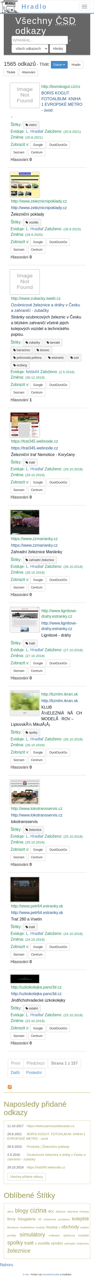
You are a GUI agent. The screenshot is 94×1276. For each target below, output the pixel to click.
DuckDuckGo (58, 145)
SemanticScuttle (51, 1274)
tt (36, 1243)
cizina (38, 1210)
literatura (13, 1227)
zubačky (33, 342)
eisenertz (56, 357)
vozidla (32, 222)
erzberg (20, 365)
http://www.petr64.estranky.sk (37, 912)
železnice (33, 830)
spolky (31, 732)
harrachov (21, 350)
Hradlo (34, 6)
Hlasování (28, 72)
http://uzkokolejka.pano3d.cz (36, 994)
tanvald (53, 342)
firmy (11, 1219)
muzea (51, 1227)
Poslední (34, 1072)
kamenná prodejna (57, 1219)
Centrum (37, 152)
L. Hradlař (35, 131)
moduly (40, 1227)
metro (31, 125)
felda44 (32, 372)
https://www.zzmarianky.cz (34, 545)
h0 (39, 1219)
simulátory (32, 1234)
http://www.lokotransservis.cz (36, 815)
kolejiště (80, 1218)
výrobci (57, 1243)
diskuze (61, 1211)
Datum (59, 65)
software (54, 1235)
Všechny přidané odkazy (26, 1177)
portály (11, 1235)
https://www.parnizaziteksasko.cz (50, 1126)
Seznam (18, 152)
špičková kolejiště (76, 1235)
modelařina (27, 1227)
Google (38, 145)
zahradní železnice (40, 560)
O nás (26, 1274)
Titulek (11, 72)
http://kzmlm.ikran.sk (59, 701)
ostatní (32, 1008)
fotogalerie (27, 1219)
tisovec (43, 350)
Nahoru (6, 1265)
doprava (72, 1211)
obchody (70, 1226)
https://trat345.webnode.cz (34, 448)
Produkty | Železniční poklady (48, 1147)
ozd (74, 357)
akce (10, 1211)
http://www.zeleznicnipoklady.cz (39, 208)
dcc (51, 1211)
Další (15, 1072)
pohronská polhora (27, 357)
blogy (21, 1210)
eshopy (84, 1211)
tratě (30, 462)
